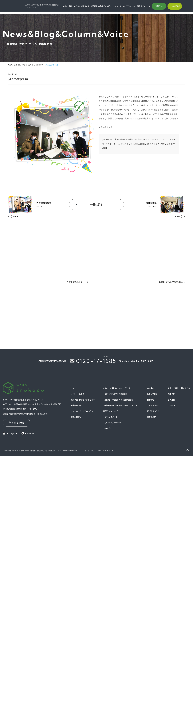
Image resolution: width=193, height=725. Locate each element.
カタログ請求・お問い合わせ (179, 388)
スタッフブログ (153, 405)
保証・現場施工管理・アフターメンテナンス (121, 405)
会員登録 (171, 400)
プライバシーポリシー (105, 451)
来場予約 (162, 7)
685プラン (108, 428)
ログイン (171, 405)
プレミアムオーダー (112, 423)
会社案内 (150, 388)
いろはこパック (110, 417)
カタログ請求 (178, 7)
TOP (10, 65)
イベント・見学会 (77, 394)
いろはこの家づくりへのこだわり (116, 388)
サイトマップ (90, 451)
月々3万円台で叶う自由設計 (115, 394)
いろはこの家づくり (85, 7)
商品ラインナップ (147, 7)
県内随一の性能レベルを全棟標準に (118, 400)
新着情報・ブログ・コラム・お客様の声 (28, 65)
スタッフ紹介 (152, 394)
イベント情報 (71, 7)
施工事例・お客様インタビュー (105, 7)
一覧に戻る (96, 204)
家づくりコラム (153, 411)
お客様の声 (151, 417)
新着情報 (150, 400)
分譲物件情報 (76, 405)
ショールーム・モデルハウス (128, 7)
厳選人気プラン (77, 417)
